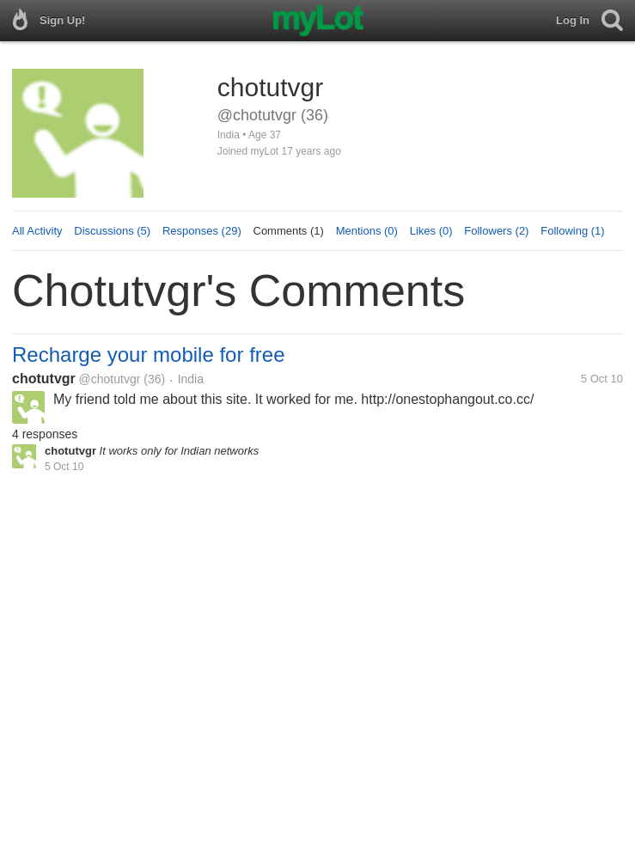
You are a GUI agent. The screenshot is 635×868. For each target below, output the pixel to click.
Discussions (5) (112, 230)
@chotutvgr (110, 379)
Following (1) (572, 230)
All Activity (37, 230)
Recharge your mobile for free (148, 354)
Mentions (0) (367, 230)
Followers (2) (496, 230)
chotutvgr (44, 378)
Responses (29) (201, 230)
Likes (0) (431, 230)
